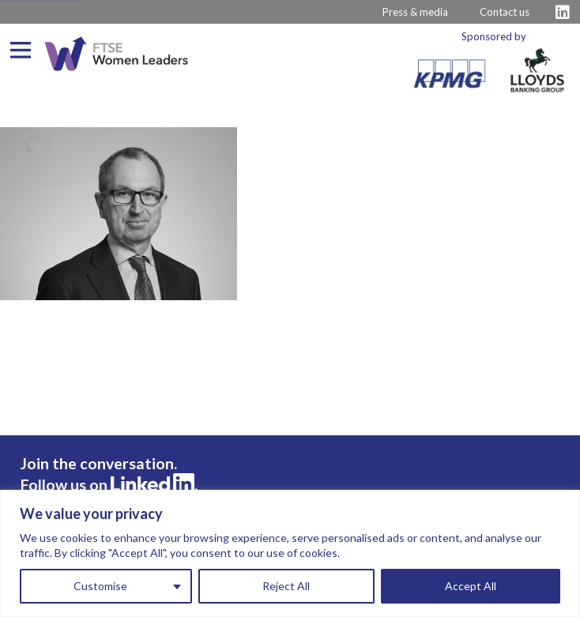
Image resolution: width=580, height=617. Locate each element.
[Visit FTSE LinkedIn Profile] (563, 12)
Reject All (286, 586)
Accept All (470, 586)
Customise (100, 586)
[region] (290, 553)
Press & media (415, 12)
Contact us (504, 12)
